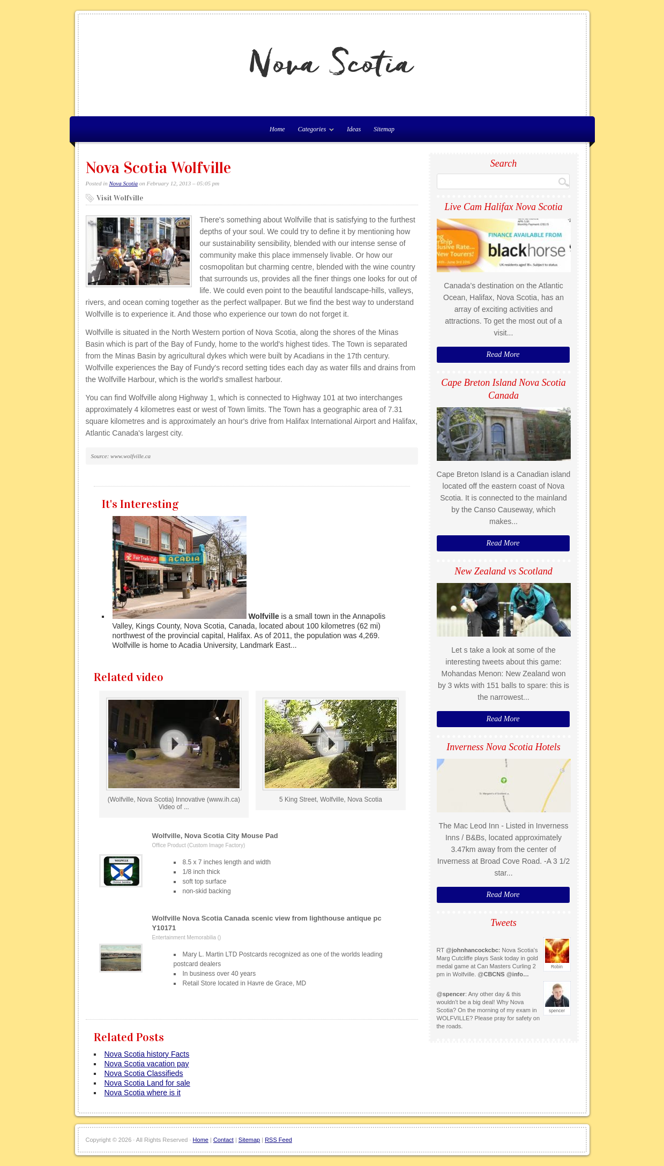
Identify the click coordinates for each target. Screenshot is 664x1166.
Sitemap (384, 129)
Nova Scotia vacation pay (147, 1063)
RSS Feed (278, 1140)
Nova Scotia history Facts (147, 1054)
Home (200, 1140)
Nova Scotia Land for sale (147, 1083)
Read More (502, 354)
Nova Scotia (123, 183)
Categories (313, 131)
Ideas (354, 129)
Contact (223, 1140)
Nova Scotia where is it (143, 1092)
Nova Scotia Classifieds (144, 1073)
